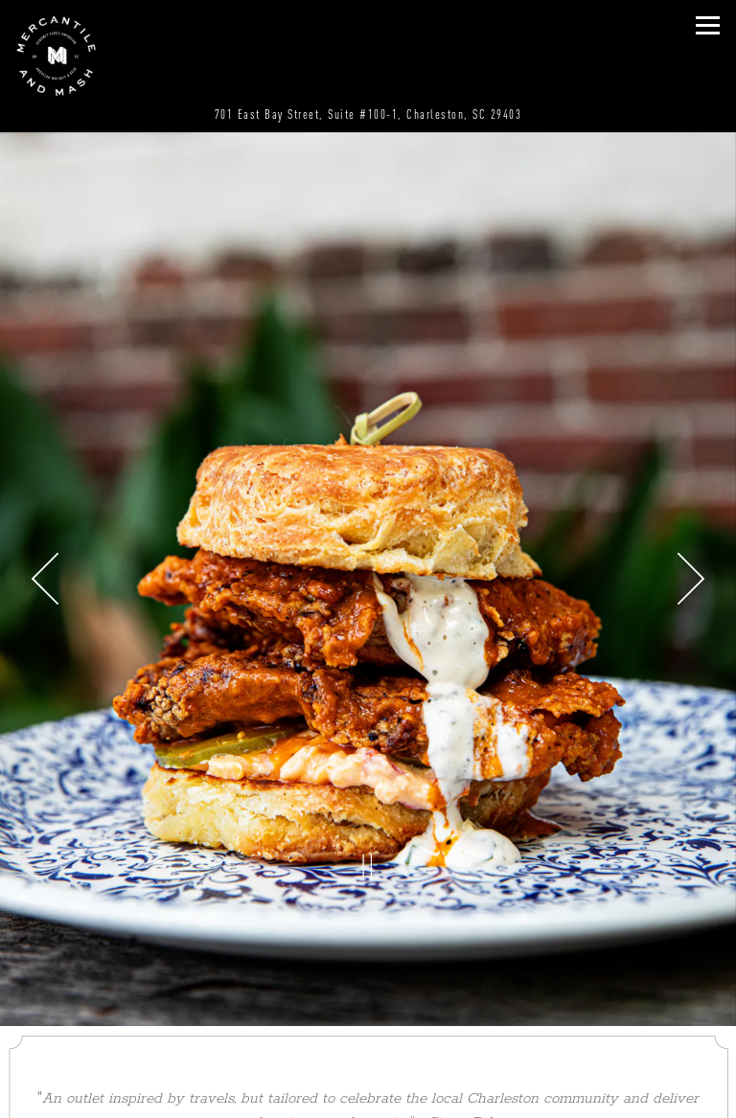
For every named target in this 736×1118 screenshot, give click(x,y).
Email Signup (368, 1099)
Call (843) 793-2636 (368, 1025)
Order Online (368, 1062)
